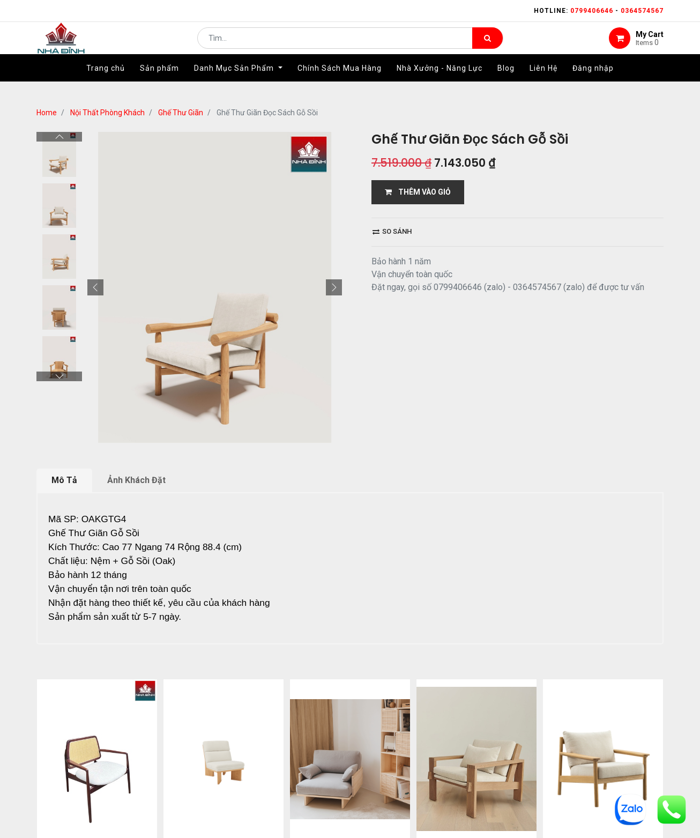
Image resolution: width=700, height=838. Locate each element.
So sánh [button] (392, 231)
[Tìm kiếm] (487, 46)
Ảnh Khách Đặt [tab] (136, 480)
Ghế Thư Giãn (180, 112)
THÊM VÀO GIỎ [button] (418, 192)
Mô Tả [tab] (64, 480)
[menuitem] (105, 84)
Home (46, 112)
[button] (95, 287)
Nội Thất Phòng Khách (107, 112)
